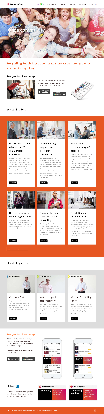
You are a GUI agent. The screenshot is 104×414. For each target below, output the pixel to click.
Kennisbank (54, 410)
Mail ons (35, 410)
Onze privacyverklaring (44, 410)
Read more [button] (13, 182)
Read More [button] (13, 318)
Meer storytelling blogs (17, 249)
